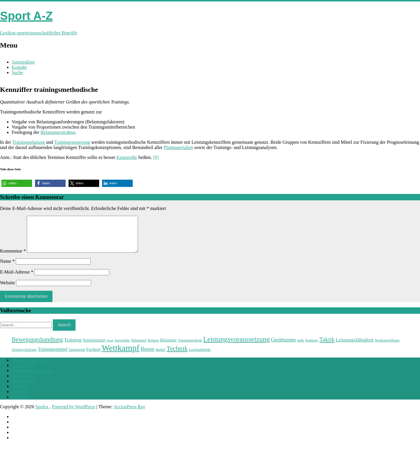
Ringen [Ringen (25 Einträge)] (153, 347)
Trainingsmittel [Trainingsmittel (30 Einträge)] (53, 356)
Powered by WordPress (73, 413)
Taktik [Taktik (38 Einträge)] (327, 346)
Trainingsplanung (28, 142)
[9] (156, 157)
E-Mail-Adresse (16, 278)
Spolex (42, 413)
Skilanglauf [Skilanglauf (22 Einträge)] (138, 347)
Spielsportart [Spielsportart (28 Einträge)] (94, 346)
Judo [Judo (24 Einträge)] (300, 347)
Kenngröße (126, 157)
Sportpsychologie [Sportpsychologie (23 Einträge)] (24, 357)
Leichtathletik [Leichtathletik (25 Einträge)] (200, 356)
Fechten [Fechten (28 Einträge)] (93, 356)
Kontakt (19, 67)
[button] (16, 183)
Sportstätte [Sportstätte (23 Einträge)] (122, 347)
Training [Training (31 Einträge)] (72, 347)
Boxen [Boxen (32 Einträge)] (147, 356)
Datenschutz (23, 388)
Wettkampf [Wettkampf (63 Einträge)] (120, 355)
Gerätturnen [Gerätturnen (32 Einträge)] (283, 347)
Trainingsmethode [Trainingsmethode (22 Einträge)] (190, 347)
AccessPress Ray (129, 413)
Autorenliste (23, 61)
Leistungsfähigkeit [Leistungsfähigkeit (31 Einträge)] (355, 347)
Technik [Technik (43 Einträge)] (177, 355)
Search (64, 332)
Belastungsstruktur (58, 132)
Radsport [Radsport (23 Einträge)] (311, 347)
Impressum (22, 382)
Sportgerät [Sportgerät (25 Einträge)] (77, 356)
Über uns (20, 403)
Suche (17, 72)
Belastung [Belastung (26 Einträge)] (168, 347)
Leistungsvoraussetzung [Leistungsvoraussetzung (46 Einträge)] (236, 346)
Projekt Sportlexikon (31, 367)
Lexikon (19, 398)
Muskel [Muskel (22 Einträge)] (160, 356)
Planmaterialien (178, 147)
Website (7, 289)
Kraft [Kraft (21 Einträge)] (110, 347)
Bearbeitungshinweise (32, 377)
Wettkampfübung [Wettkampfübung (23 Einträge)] (387, 347)
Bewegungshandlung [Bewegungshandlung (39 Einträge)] (37, 346)
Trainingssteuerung (72, 142)
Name (7, 268)
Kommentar (13, 257)
